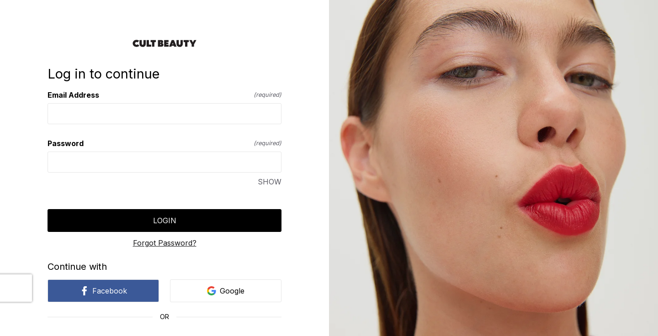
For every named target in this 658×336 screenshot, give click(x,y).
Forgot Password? (164, 242)
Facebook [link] (103, 290)
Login (164, 220)
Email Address (164, 95)
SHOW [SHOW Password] (269, 181)
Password (164, 143)
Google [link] (225, 290)
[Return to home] (164, 43)
